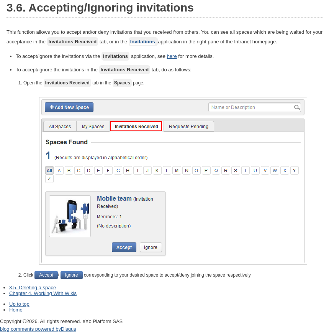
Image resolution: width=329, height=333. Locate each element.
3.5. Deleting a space (32, 287)
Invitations (142, 42)
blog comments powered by (38, 329)
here (172, 56)
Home (16, 310)
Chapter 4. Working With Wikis (43, 293)
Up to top (19, 304)
